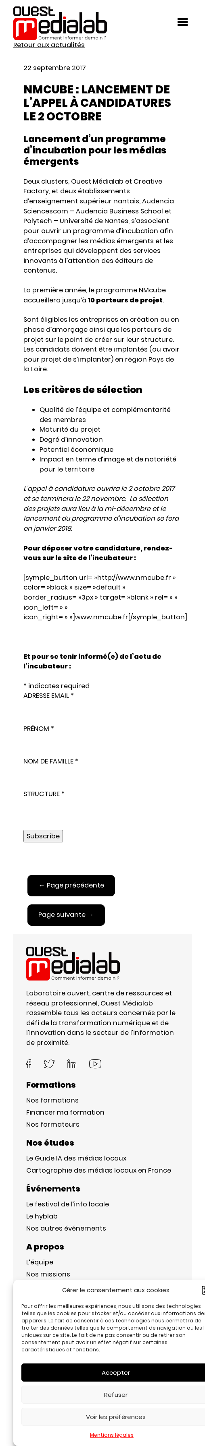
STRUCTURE (44, 794)
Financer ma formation (65, 1112)
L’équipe (39, 1262)
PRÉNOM (38, 728)
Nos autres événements (66, 1228)
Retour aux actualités (49, 45)
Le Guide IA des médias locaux (76, 1158)
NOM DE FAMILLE (50, 761)
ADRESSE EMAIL (48, 695)
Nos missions (48, 1274)
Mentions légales (112, 1435)
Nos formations (52, 1100)
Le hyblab (42, 1216)
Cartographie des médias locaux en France (98, 1170)
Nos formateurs (52, 1124)
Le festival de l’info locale (67, 1204)
